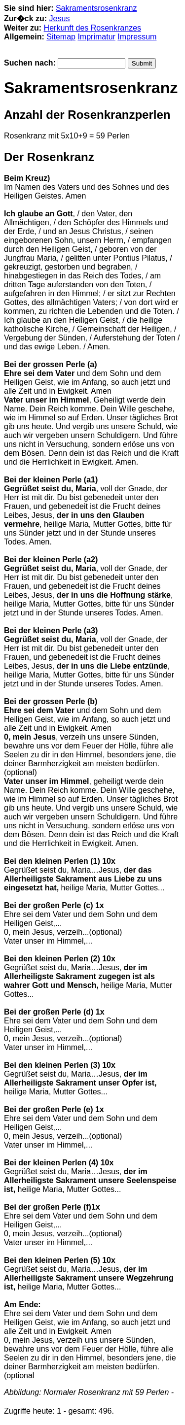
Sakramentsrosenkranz (96, 8)
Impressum (136, 37)
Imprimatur (96, 37)
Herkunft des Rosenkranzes (92, 28)
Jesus (59, 18)
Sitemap (60, 37)
